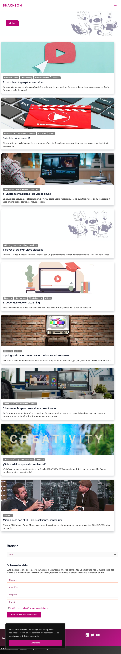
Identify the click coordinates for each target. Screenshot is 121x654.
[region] (35, 636)
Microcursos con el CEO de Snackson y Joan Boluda (33, 520)
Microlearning (26, 78)
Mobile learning (35, 298)
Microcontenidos (11, 78)
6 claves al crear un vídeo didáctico (23, 249)
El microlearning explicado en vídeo (23, 82)
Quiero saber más (31, 636)
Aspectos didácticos (24, 460)
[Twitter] (92, 635)
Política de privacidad (9, 649)
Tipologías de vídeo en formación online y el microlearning (36, 355)
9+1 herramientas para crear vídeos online (27, 194)
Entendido (35, 642)
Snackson (56, 78)
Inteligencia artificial (26, 133)
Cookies (23, 649)
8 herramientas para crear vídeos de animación (30, 408)
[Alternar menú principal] (115, 5)
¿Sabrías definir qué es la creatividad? (24, 464)
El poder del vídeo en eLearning (21, 302)
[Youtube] (98, 635)
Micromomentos (42, 78)
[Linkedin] (87, 635)
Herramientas (9, 133)
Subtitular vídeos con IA (16, 138)
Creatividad (9, 189)
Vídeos (51, 133)
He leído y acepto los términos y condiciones (28, 608)
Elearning (8, 298)
